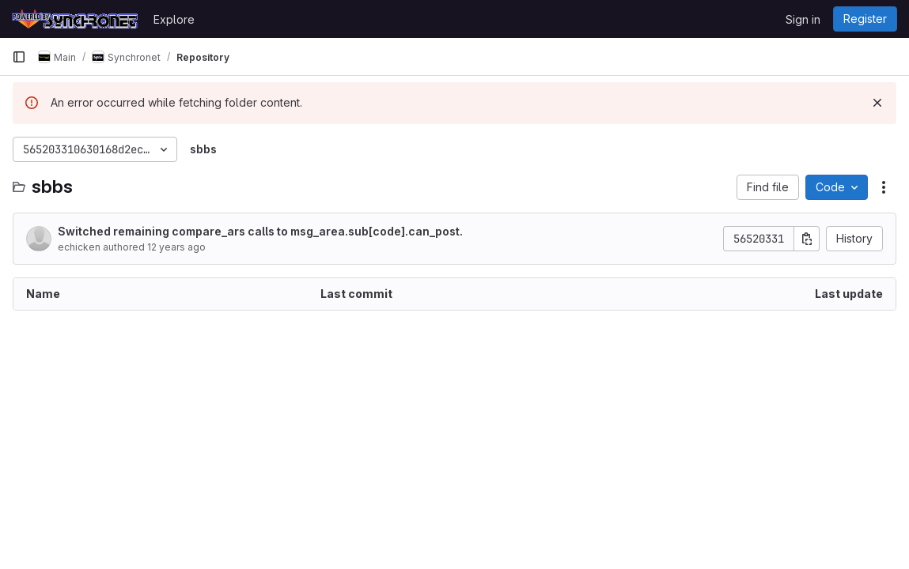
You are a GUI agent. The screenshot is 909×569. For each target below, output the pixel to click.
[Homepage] (75, 19)
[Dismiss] (877, 102)
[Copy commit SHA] (807, 238)
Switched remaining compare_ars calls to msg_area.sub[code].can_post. (260, 231)
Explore (174, 19)
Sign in (803, 19)
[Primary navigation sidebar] (19, 57)
